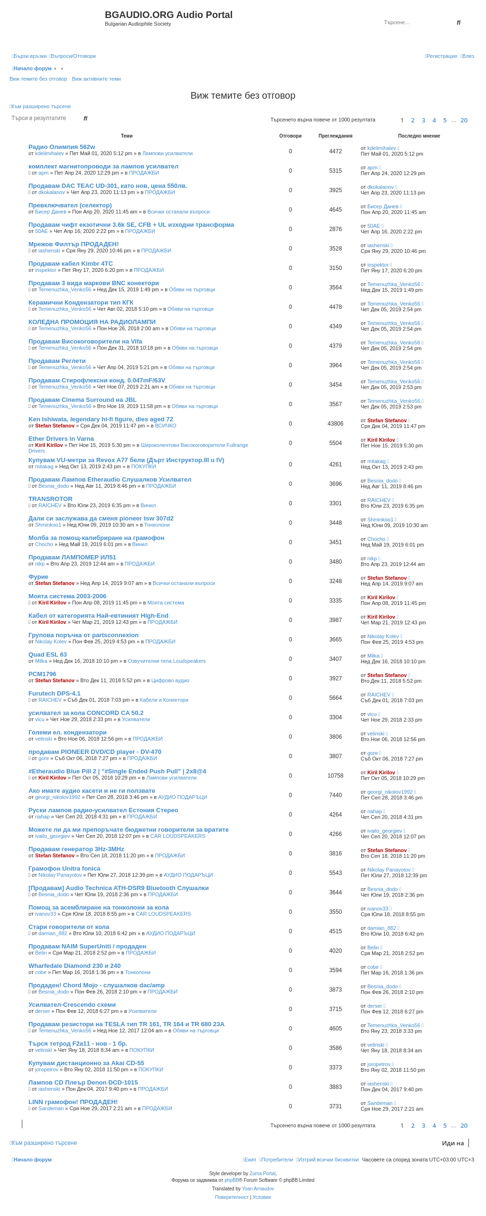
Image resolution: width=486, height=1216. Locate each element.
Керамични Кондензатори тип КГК (80, 302)
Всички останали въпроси (179, 211)
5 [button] (445, 120)
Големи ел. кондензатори (67, 732)
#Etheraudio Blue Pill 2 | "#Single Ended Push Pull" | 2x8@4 (117, 771)
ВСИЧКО (166, 425)
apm (43, 173)
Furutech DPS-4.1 (54, 693)
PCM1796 (42, 674)
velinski (43, 739)
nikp (40, 563)
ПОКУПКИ (143, 466)
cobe (41, 972)
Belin (41, 953)
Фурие (38, 576)
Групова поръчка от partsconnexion (83, 635)
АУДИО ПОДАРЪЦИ (182, 797)
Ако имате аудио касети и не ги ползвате (91, 790)
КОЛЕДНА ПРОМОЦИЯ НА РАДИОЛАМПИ (92, 321)
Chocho (44, 544)
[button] (386, 119)
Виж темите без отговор (38, 79)
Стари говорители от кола (68, 926)
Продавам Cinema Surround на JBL (82, 399)
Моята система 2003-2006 (67, 596)
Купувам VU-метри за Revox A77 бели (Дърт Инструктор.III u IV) (126, 460)
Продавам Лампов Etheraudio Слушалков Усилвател (109, 479)
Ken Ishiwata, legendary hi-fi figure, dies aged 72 (100, 419)
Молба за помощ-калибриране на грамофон (96, 537)
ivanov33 (45, 914)
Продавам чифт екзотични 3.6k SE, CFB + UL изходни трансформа (131, 224)
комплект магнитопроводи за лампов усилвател (103, 166)
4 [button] (434, 120)
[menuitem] (72, 56)
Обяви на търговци (192, 289)
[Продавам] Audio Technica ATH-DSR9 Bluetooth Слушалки (118, 887)
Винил (148, 505)
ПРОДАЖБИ (144, 173)
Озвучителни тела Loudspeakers (167, 661)
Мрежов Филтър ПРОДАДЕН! (73, 244)
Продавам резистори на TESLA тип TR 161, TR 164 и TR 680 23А (126, 1024)
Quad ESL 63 (47, 654)
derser (42, 1011)
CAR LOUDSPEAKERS (178, 836)
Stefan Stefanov (55, 425)
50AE (41, 231)
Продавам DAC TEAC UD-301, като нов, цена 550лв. (107, 185)
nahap (42, 816)
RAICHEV (50, 505)
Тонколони (157, 525)
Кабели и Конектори (164, 700)
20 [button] (463, 120)
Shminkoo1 (48, 525)
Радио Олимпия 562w (61, 146)
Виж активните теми (96, 79)
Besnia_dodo (53, 486)
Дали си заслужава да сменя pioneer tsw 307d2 (101, 518)
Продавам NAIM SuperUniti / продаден (87, 946)
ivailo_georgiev (52, 836)
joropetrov (46, 1069)
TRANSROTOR (50, 498)
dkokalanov (51, 192)
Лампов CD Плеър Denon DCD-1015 (83, 1082)
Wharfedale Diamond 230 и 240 (74, 965)
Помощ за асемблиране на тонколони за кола (98, 907)
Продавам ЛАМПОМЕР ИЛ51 (72, 557)
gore (43, 758)
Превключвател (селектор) (70, 205)
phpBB (231, 1180)
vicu (40, 719)
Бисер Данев (50, 211)
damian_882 (52, 933)
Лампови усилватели (167, 153)
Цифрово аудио (170, 680)
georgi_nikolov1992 (57, 797)
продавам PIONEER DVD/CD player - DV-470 (94, 751)
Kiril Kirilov (49, 445)
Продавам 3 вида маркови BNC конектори (93, 283)
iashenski (49, 250)
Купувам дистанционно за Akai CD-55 (86, 1063)
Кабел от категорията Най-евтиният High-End (98, 615)
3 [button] (423, 120)
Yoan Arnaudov (258, 1188)
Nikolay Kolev (51, 641)
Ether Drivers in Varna (61, 438)
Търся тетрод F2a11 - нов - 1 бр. (77, 1043)
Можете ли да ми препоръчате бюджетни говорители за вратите (128, 829)
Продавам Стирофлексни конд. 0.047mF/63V (96, 380)
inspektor (45, 270)
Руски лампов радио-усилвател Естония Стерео (103, 810)
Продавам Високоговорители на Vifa (85, 341)
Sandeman (51, 1108)
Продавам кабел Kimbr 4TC (70, 263)
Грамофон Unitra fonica (64, 868)
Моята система (166, 602)
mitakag (44, 466)
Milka (41, 661)
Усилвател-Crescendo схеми (72, 1004)
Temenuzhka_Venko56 (64, 289)
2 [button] (412, 120)
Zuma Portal (262, 1173)
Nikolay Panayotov (60, 875)
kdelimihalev (49, 153)
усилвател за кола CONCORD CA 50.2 (86, 712)
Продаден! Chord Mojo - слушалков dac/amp (96, 985)
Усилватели (136, 719)
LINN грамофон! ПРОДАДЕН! (73, 1101)
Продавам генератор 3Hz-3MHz (76, 849)
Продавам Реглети (57, 360)
